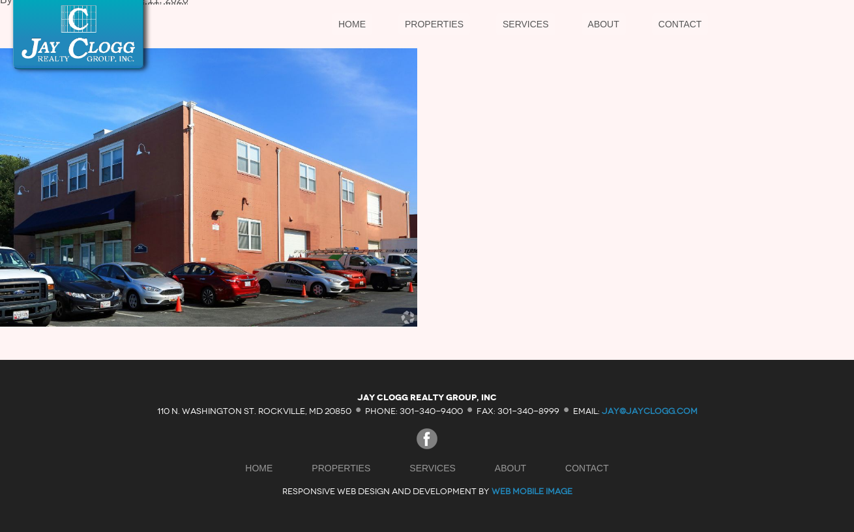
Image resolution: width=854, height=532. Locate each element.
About (603, 24)
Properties (434, 24)
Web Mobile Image (532, 491)
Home (352, 24)
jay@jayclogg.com (650, 410)
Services (526, 24)
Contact (680, 24)
